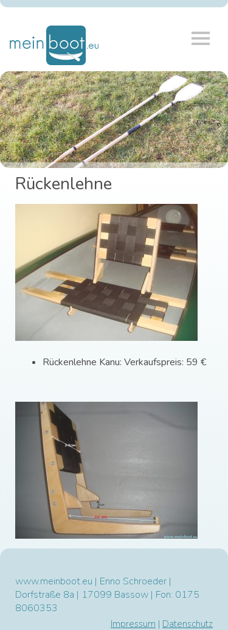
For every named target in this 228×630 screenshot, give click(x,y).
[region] (114, 119)
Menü (201, 38)
